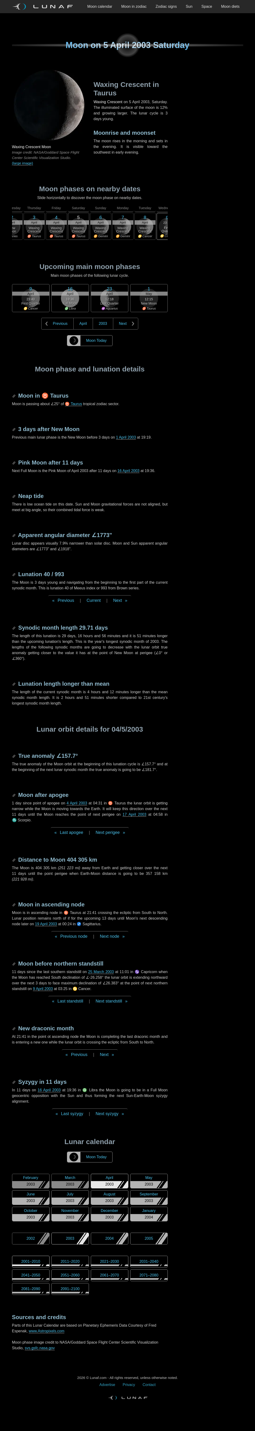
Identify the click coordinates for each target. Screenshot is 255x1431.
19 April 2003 (46, 924)
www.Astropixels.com (46, 1331)
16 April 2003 (128, 471)
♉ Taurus (73, 404)
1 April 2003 (126, 437)
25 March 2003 (101, 972)
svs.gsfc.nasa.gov (40, 1348)
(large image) (22, 163)
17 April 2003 (134, 814)
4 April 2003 (77, 803)
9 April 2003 (43, 989)
